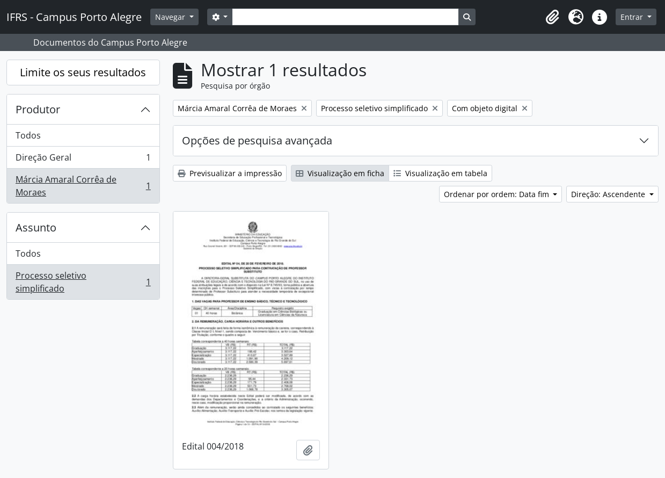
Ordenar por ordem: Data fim (497, 194)
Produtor (38, 109)
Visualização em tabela (440, 173)
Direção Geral (83, 160)
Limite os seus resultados (83, 72)
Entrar (632, 17)
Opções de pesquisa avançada (257, 140)
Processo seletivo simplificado (83, 282)
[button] (552, 17)
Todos (28, 135)
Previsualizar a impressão (230, 173)
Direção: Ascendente (609, 194)
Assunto (36, 227)
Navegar (171, 17)
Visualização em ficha (340, 173)
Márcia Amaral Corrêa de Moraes (83, 185)
